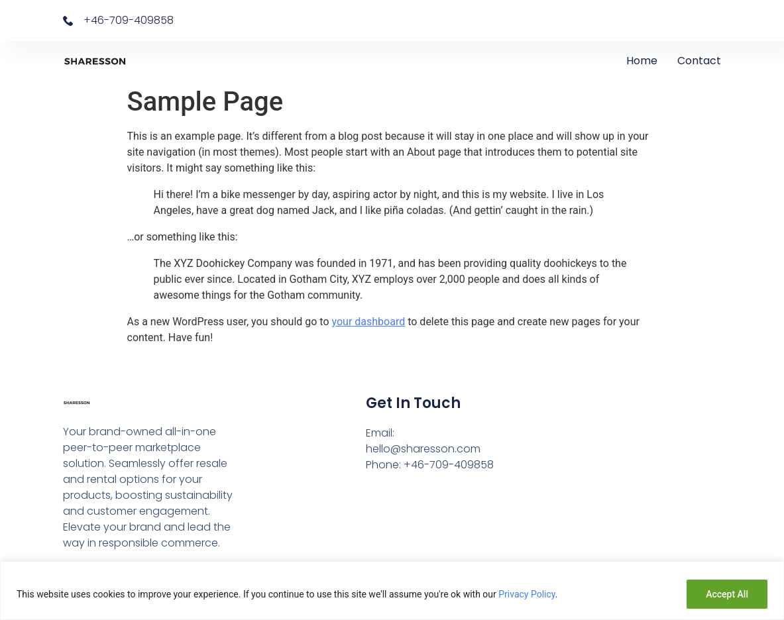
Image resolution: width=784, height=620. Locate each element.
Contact (699, 60)
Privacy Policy (526, 594)
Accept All (727, 594)
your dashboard (369, 321)
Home (641, 60)
